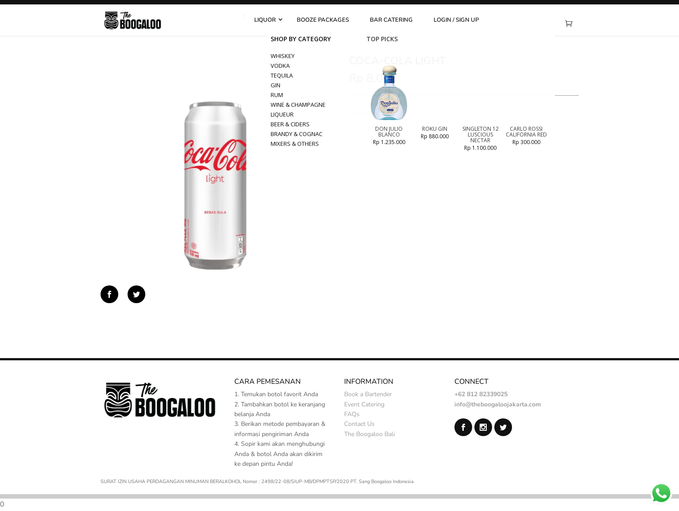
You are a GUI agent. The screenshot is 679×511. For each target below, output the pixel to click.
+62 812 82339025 (481, 394)
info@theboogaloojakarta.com (497, 404)
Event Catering (364, 404)
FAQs (352, 414)
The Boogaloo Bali (369, 434)
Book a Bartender (368, 394)
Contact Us (359, 424)
